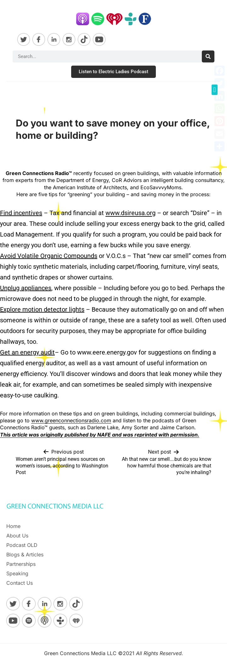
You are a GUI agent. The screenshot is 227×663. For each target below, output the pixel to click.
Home (13, 526)
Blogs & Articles (24, 554)
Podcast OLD (21, 545)
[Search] (208, 56)
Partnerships (21, 564)
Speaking (17, 573)
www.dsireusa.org (130, 213)
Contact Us (19, 583)
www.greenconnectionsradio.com (71, 420)
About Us (17, 535)
